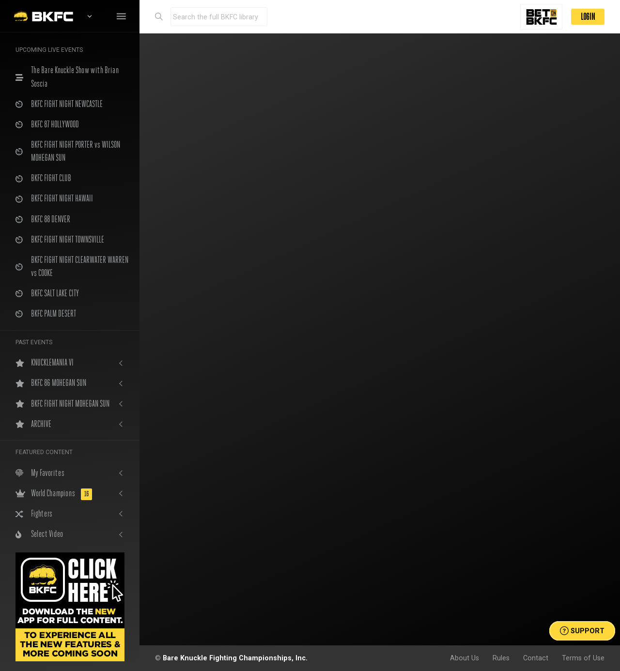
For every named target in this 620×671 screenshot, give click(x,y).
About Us (464, 658)
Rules (501, 658)
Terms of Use (583, 658)
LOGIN (588, 17)
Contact (535, 658)
